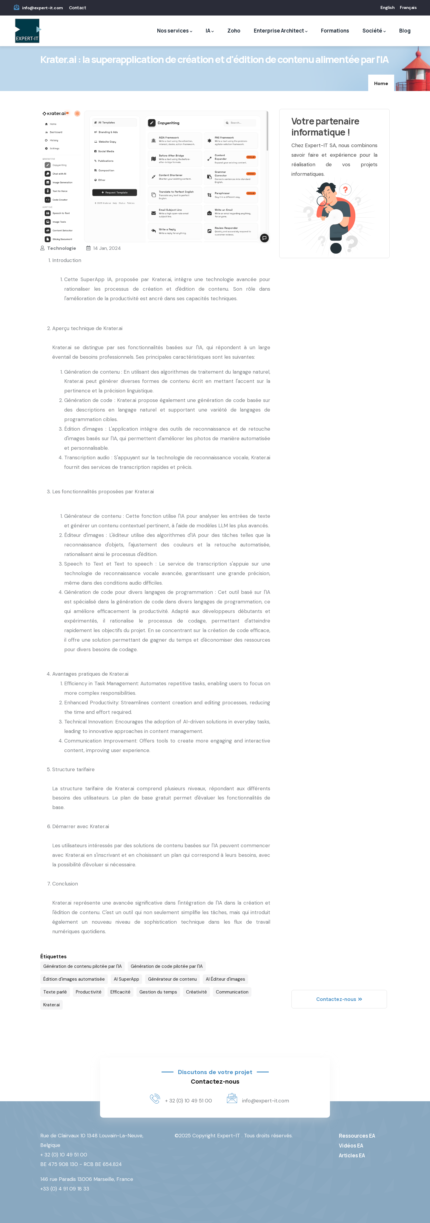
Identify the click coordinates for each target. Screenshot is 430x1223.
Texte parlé (55, 992)
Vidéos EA (351, 1145)
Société (374, 31)
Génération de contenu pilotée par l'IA (82, 966)
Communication (232, 992)
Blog (405, 30)
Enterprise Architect (281, 31)
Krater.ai (51, 1005)
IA (210, 31)
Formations (335, 30)
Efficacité (120, 992)
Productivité (89, 992)
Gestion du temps (158, 992)
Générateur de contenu (172, 979)
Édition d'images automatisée (74, 979)
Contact (77, 7)
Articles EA (352, 1155)
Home (381, 83)
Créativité (196, 992)
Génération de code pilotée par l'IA (167, 966)
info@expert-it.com (42, 7)
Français (408, 7)
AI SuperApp (126, 979)
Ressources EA (357, 1135)
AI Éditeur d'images (225, 979)
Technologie (61, 248)
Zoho (233, 30)
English (387, 7)
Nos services (174, 31)
